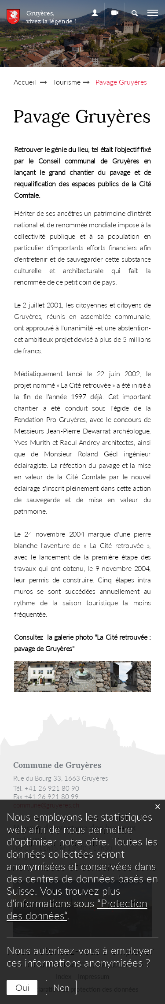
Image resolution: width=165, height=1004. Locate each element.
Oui (22, 987)
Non (61, 987)
